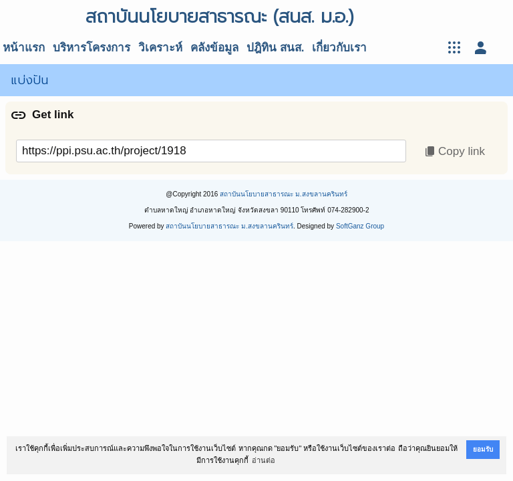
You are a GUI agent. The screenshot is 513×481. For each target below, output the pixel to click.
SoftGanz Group (360, 226)
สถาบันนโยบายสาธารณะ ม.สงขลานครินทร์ (283, 194)
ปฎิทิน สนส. (275, 47)
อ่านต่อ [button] (263, 460)
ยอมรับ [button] (483, 449)
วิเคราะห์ (160, 47)
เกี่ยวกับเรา (339, 47)
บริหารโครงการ (91, 47)
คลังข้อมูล (214, 47)
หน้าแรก (24, 47)
